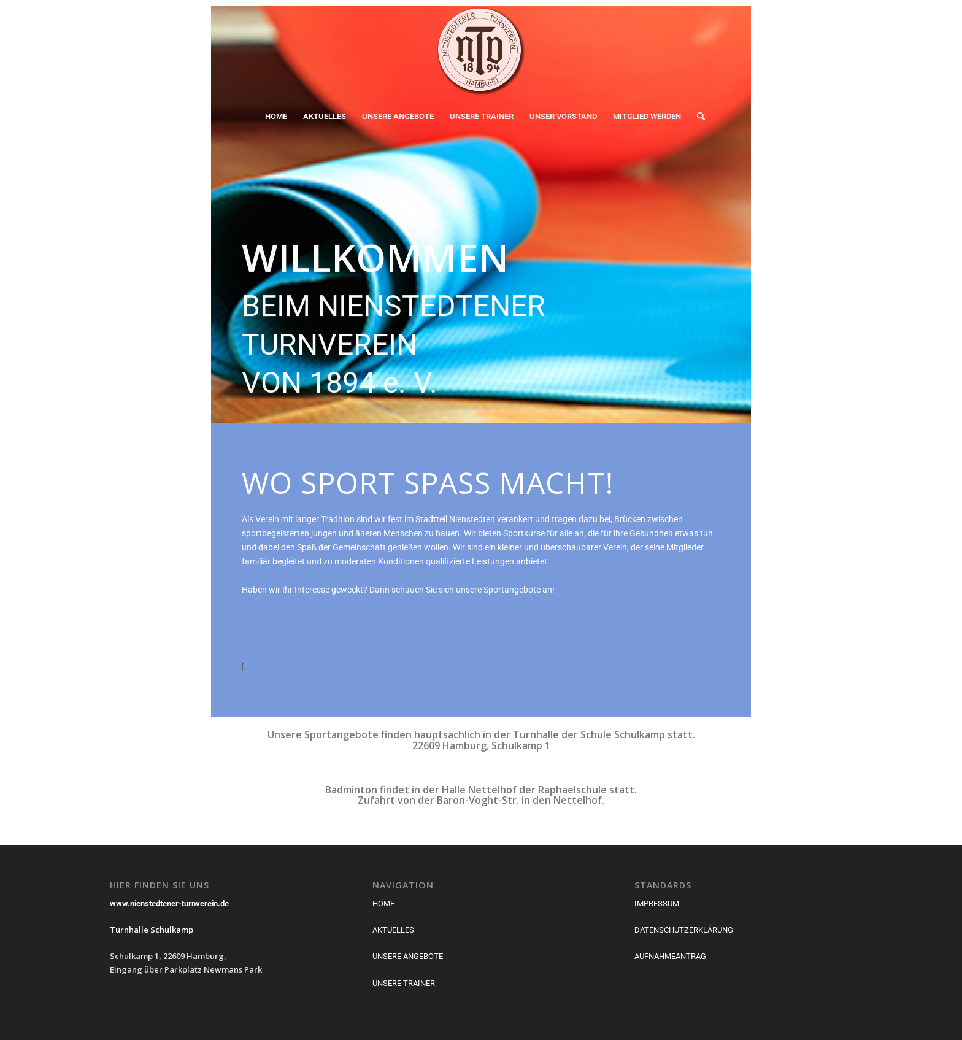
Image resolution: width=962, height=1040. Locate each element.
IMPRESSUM (656, 903)
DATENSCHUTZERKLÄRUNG (683, 929)
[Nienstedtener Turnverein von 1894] (481, 50)
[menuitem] (276, 116)
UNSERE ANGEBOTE (407, 956)
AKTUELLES (393, 929)
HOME (383, 903)
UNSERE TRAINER (403, 983)
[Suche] (697, 116)
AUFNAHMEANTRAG (670, 956)
